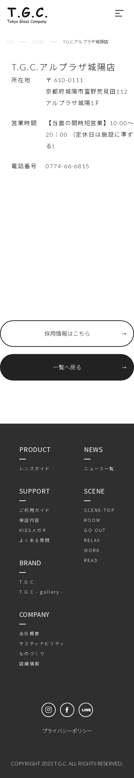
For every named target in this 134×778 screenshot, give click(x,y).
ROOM (92, 520)
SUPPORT (34, 490)
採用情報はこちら (67, 333)
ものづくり (32, 653)
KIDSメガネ (33, 530)
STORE (38, 41)
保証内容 (29, 520)
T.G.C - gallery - (41, 592)
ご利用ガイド (34, 510)
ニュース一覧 (99, 468)
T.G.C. (27, 582)
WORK (92, 550)
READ (91, 560)
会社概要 (29, 633)
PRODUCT (35, 449)
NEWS (93, 449)
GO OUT (95, 530)
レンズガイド (34, 468)
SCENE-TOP (99, 510)
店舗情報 (29, 663)
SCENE (94, 490)
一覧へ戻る (67, 367)
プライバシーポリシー (67, 731)
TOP (9, 41)
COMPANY (34, 614)
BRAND (30, 562)
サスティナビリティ (42, 643)
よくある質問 (34, 540)
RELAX (92, 540)
